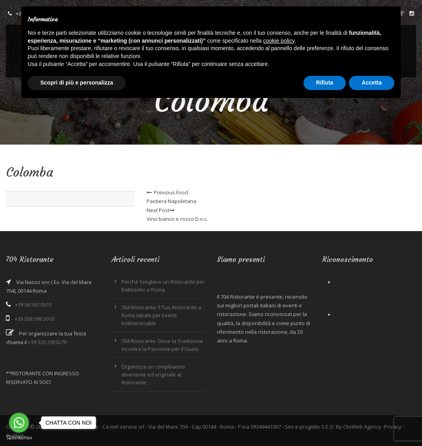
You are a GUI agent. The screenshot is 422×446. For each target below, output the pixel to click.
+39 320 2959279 (47, 342)
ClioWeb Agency (362, 426)
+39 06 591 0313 (33, 304)
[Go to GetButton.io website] (19, 437)
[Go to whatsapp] (19, 423)
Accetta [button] (372, 82)
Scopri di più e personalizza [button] (76, 82)
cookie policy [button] (278, 41)
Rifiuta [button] (324, 82)
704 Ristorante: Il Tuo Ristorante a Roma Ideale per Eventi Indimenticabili (161, 315)
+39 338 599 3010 (34, 318)
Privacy (392, 426)
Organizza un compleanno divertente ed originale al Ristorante (153, 374)
